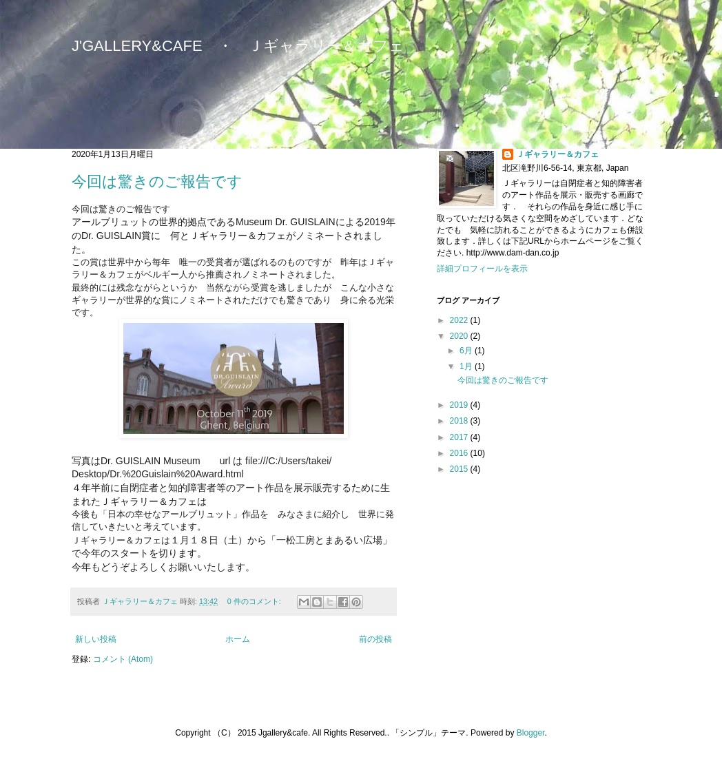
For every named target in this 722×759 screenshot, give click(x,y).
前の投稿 (375, 639)
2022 (460, 320)
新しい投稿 (95, 639)
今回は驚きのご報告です (157, 181)
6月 (467, 350)
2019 (460, 405)
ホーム (237, 639)
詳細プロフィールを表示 (482, 268)
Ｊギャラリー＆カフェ (557, 154)
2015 (460, 469)
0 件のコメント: (255, 601)
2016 (460, 453)
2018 (460, 421)
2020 (460, 336)
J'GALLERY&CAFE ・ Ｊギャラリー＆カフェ (238, 45)
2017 (460, 437)
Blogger (531, 733)
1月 (467, 366)
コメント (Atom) (123, 659)
